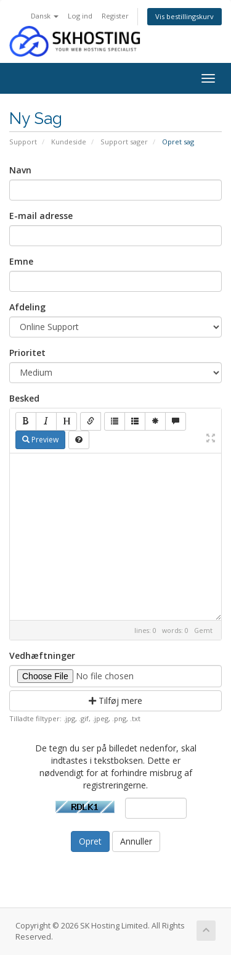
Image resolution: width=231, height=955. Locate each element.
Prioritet (27, 352)
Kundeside (68, 141)
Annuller (136, 841)
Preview (40, 439)
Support (23, 141)
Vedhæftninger (42, 655)
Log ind (80, 15)
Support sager (124, 141)
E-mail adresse (41, 215)
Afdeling (27, 307)
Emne (21, 261)
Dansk (45, 15)
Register (115, 15)
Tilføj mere (115, 700)
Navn (20, 170)
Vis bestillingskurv (184, 16)
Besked (24, 398)
